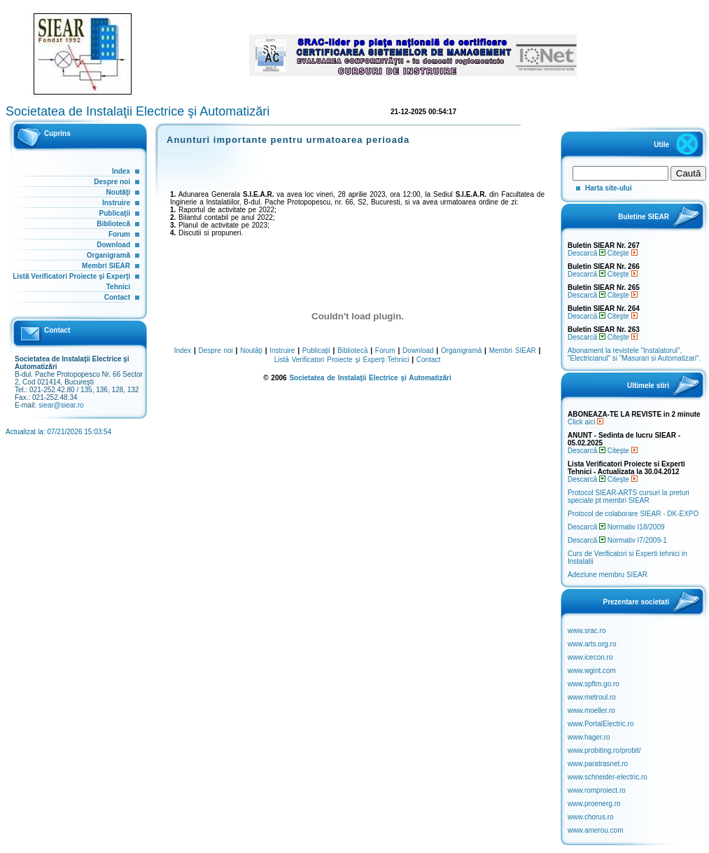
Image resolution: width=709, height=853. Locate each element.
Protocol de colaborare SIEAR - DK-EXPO (633, 514)
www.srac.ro (586, 630)
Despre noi (112, 182)
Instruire (116, 203)
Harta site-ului (608, 188)
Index (121, 171)
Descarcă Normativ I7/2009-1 (617, 540)
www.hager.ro (589, 737)
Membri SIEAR (106, 266)
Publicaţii (114, 213)
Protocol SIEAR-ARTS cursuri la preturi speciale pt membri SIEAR (628, 496)
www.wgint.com (592, 670)
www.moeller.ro (591, 710)
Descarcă (586, 253)
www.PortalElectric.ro (600, 724)
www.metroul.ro (592, 697)
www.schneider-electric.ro (607, 777)
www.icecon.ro (590, 657)
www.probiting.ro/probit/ (604, 750)
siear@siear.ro (61, 405)
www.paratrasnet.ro (598, 764)
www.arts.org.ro (592, 644)
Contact (117, 297)
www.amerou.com (595, 830)
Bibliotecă (113, 224)
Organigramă (108, 255)
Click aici (585, 422)
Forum (119, 234)
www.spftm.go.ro (593, 684)
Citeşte (623, 253)
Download (113, 245)
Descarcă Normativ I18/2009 (616, 527)
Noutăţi (118, 192)
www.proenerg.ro (594, 803)
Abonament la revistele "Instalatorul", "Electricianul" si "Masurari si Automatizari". (634, 354)
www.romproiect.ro (597, 790)
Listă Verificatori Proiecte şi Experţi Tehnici (341, 359)
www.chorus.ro (591, 817)
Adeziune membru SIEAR (607, 574)
